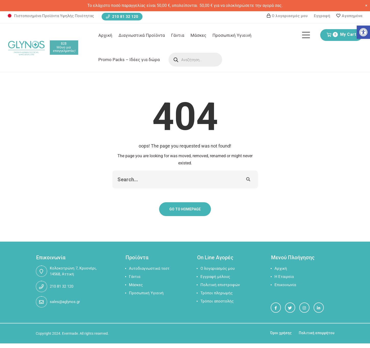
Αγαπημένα (352, 16)
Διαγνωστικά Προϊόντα (141, 35)
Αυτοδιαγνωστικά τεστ (149, 268)
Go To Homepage (185, 209)
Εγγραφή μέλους (215, 276)
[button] (363, 32)
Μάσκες (198, 35)
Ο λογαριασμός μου (290, 16)
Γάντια (177, 35)
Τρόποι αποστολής (217, 301)
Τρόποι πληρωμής (216, 293)
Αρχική (105, 35)
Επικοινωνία (285, 285)
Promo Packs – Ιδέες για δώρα (129, 59)
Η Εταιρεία (284, 276)
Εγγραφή (322, 16)
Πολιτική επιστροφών (220, 285)
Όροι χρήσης (281, 333)
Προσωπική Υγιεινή (232, 35)
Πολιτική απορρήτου (317, 333)
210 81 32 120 (122, 16)
